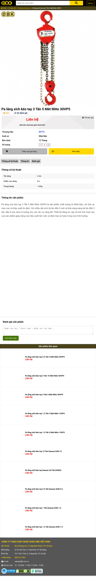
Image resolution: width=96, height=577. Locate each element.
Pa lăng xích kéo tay (24, 8)
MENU (90, 3)
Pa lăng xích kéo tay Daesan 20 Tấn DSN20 (43, 471)
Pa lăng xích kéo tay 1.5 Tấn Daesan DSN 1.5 (44, 528)
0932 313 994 (20, 559)
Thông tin (25, 161)
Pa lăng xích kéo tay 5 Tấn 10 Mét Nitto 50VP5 (44, 377)
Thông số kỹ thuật (10, 161)
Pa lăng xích (12, 8)
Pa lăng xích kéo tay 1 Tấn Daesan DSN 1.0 (43, 509)
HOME (4, 8)
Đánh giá (36, 161)
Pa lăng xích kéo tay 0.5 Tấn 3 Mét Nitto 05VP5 (45, 358)
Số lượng (6, 145)
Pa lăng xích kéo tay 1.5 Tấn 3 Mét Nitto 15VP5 (45, 415)
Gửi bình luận (11, 339)
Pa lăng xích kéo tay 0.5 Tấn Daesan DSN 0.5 (44, 490)
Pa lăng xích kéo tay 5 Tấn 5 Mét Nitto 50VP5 (44, 396)
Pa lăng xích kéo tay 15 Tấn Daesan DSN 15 (43, 453)
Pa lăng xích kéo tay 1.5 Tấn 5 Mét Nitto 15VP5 (45, 434)
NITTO (41, 132)
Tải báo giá (88, 118)
